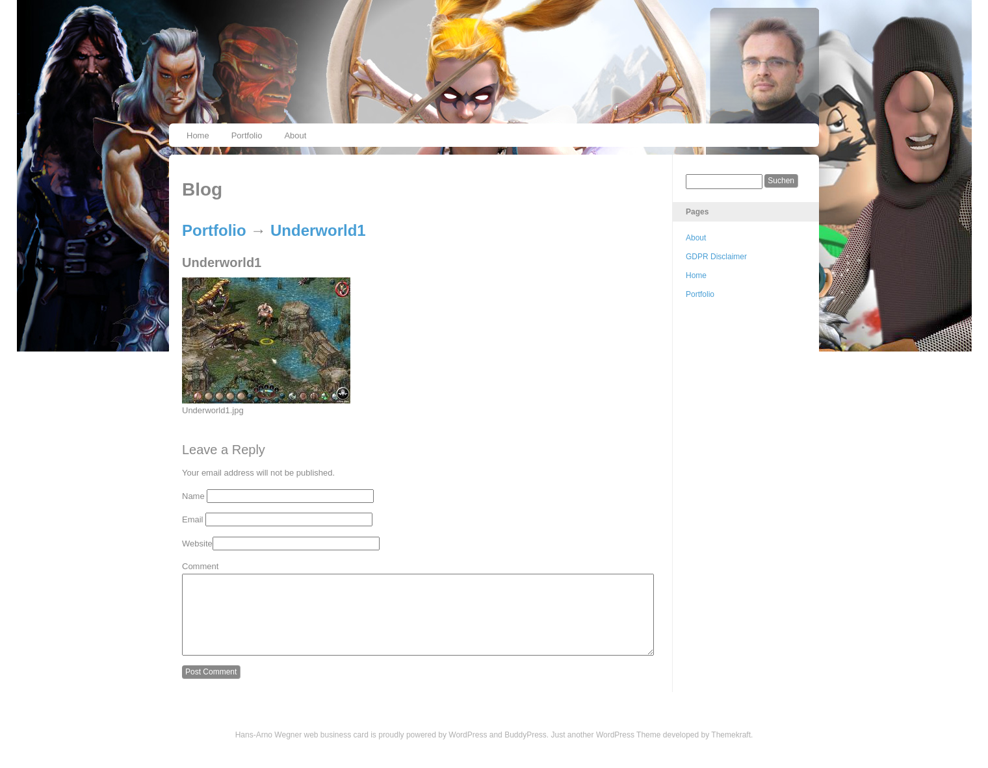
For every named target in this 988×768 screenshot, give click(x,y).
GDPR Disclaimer (716, 256)
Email (192, 519)
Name (193, 496)
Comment (200, 566)
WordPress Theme (628, 750)
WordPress (467, 750)
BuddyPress (525, 750)
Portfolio (247, 135)
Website (197, 543)
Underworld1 (318, 230)
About (295, 135)
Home (198, 135)
